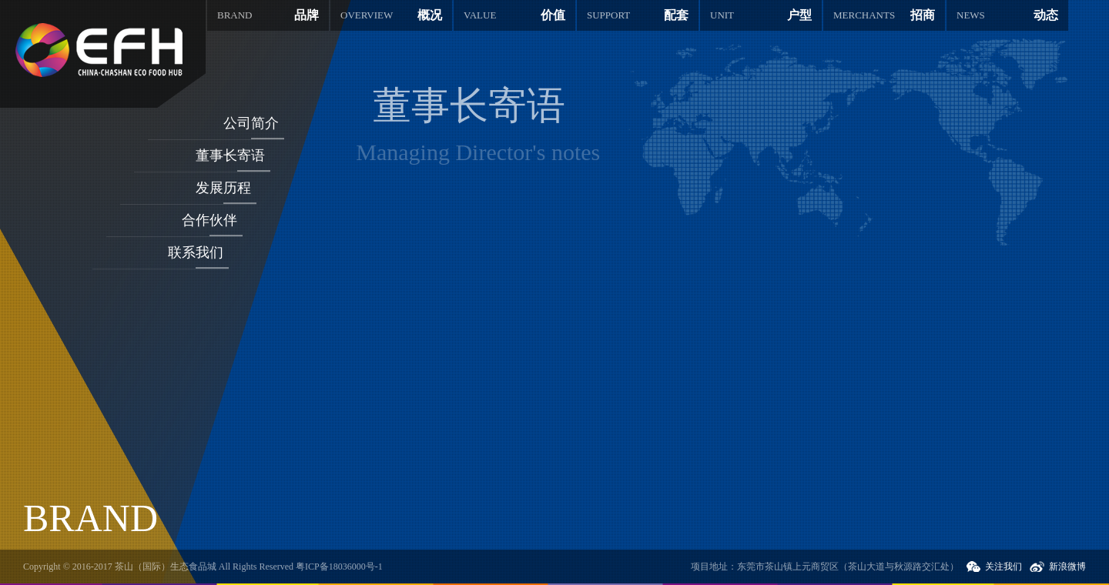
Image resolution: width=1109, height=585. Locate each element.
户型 (761, 15)
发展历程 (223, 188)
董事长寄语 (230, 155)
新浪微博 (1067, 566)
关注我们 (1003, 566)
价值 (514, 15)
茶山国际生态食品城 (99, 50)
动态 (1007, 15)
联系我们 (195, 252)
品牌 (268, 15)
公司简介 (251, 123)
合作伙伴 (209, 220)
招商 (884, 15)
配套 (638, 15)
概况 (391, 15)
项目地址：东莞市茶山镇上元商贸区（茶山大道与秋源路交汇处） (825, 566)
